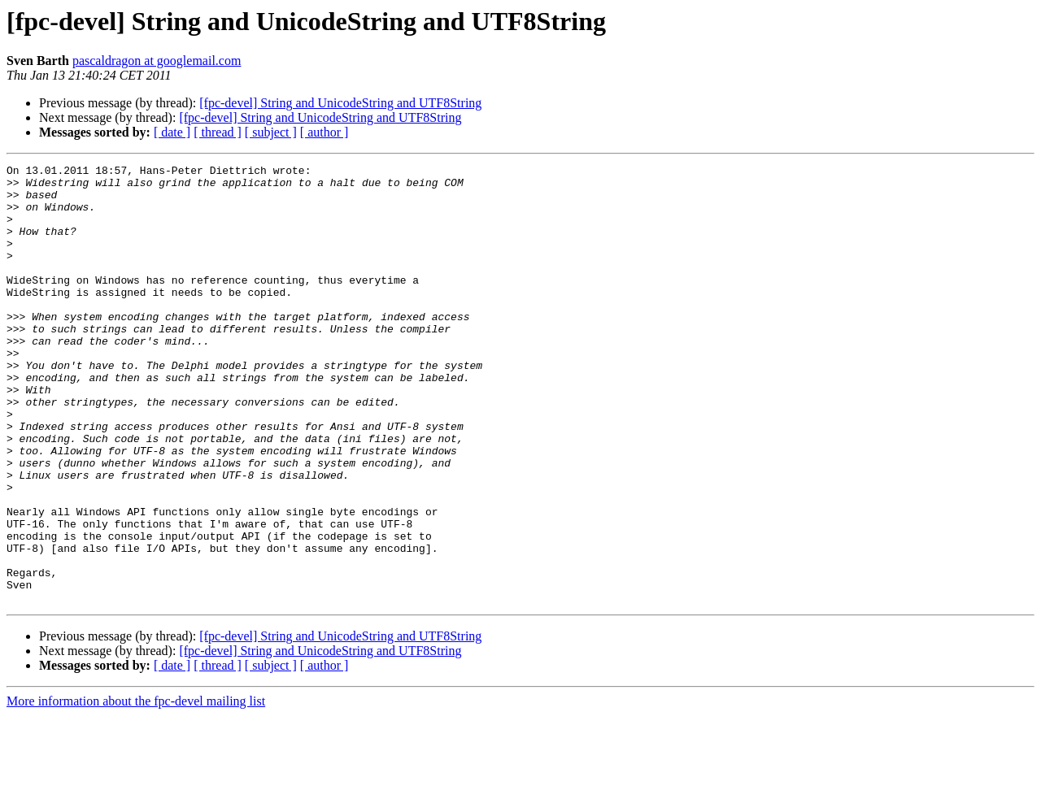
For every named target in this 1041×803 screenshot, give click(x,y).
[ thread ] (218, 132)
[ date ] (172, 132)
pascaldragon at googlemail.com (156, 60)
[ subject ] (271, 132)
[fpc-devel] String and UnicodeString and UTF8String (340, 103)
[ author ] (324, 132)
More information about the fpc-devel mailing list (136, 789)
